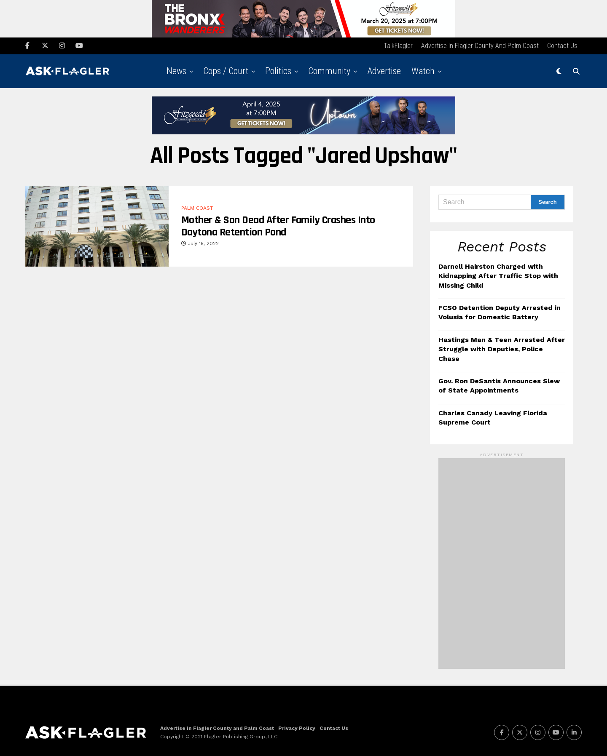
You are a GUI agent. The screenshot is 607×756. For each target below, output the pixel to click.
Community (329, 70)
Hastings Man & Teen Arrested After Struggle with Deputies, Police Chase (501, 348)
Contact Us (562, 45)
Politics (278, 70)
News (176, 70)
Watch (423, 70)
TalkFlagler (398, 45)
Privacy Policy (296, 727)
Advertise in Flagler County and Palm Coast (480, 45)
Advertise (384, 70)
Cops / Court (225, 70)
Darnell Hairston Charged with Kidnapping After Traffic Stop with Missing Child (498, 275)
